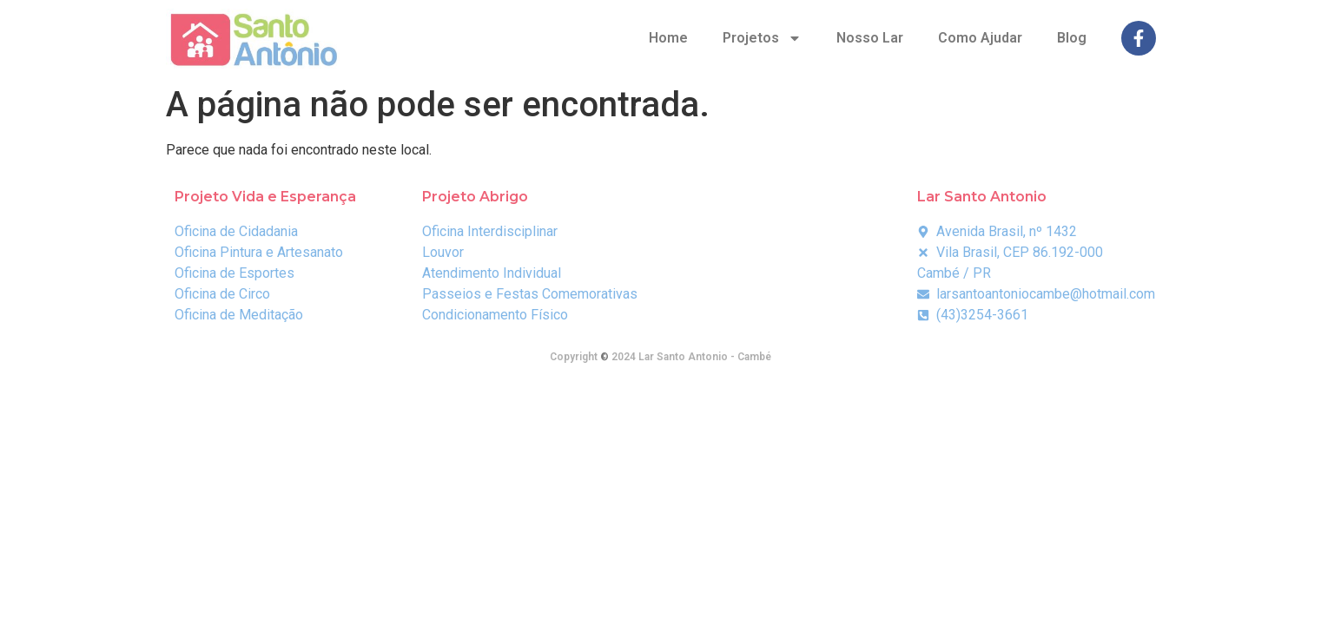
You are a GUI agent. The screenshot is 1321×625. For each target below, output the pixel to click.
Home (668, 38)
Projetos (762, 38)
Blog (1072, 38)
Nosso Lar (869, 38)
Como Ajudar (980, 38)
